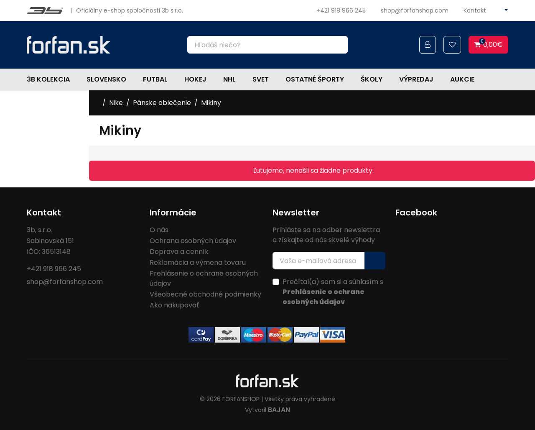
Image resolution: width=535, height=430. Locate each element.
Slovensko (106, 79)
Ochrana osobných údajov (193, 241)
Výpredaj (416, 79)
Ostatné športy (314, 79)
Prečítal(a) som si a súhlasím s (333, 292)
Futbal (155, 79)
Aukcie (462, 79)
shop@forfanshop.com (414, 10)
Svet (260, 79)
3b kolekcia (48, 79)
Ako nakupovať (174, 305)
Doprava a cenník (179, 251)
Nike (116, 103)
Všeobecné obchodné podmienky (205, 294)
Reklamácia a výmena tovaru (198, 262)
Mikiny (211, 103)
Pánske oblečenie (162, 103)
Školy (371, 79)
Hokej (195, 79)
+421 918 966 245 (341, 10)
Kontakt (475, 10)
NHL (229, 79)
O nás (159, 230)
